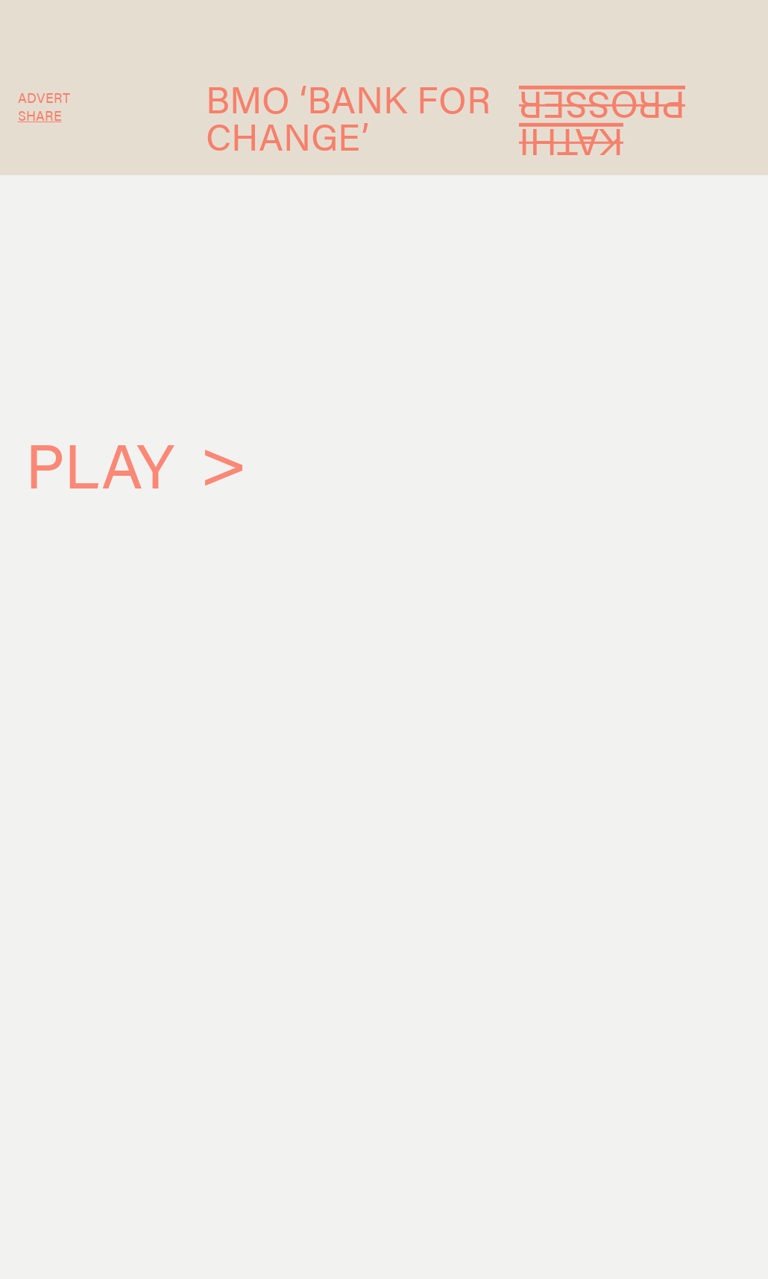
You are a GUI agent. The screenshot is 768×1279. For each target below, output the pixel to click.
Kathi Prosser (602, 125)
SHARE (40, 115)
